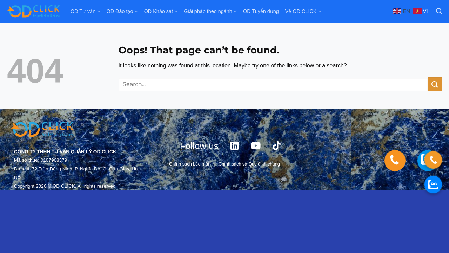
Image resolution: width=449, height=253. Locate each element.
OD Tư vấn (85, 11)
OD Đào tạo (122, 11)
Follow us (199, 146)
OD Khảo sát (161, 11)
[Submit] (435, 84)
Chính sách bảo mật (189, 164)
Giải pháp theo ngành (210, 11)
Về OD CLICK (303, 11)
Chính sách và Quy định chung (249, 164)
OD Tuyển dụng (261, 11)
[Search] (439, 11)
